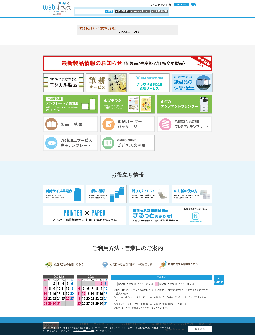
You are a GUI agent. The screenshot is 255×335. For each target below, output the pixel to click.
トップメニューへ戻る (127, 32)
